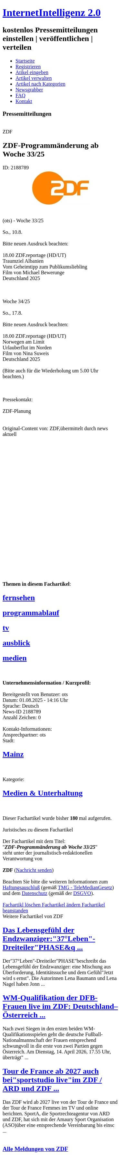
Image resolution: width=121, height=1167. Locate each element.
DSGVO (82, 893)
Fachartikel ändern (62, 904)
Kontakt (23, 101)
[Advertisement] (60, 514)
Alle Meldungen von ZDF (35, 1149)
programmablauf (31, 613)
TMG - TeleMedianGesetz (85, 887)
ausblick (16, 643)
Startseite (25, 61)
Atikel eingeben (31, 72)
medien (15, 658)
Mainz (13, 754)
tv (6, 628)
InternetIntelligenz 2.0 (52, 12)
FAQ (20, 95)
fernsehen (19, 597)
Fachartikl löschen (22, 904)
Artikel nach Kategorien (40, 84)
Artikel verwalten (33, 78)
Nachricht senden (34, 870)
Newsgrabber (29, 89)
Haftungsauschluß (21, 887)
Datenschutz (34, 893)
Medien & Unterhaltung (43, 793)
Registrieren (28, 66)
